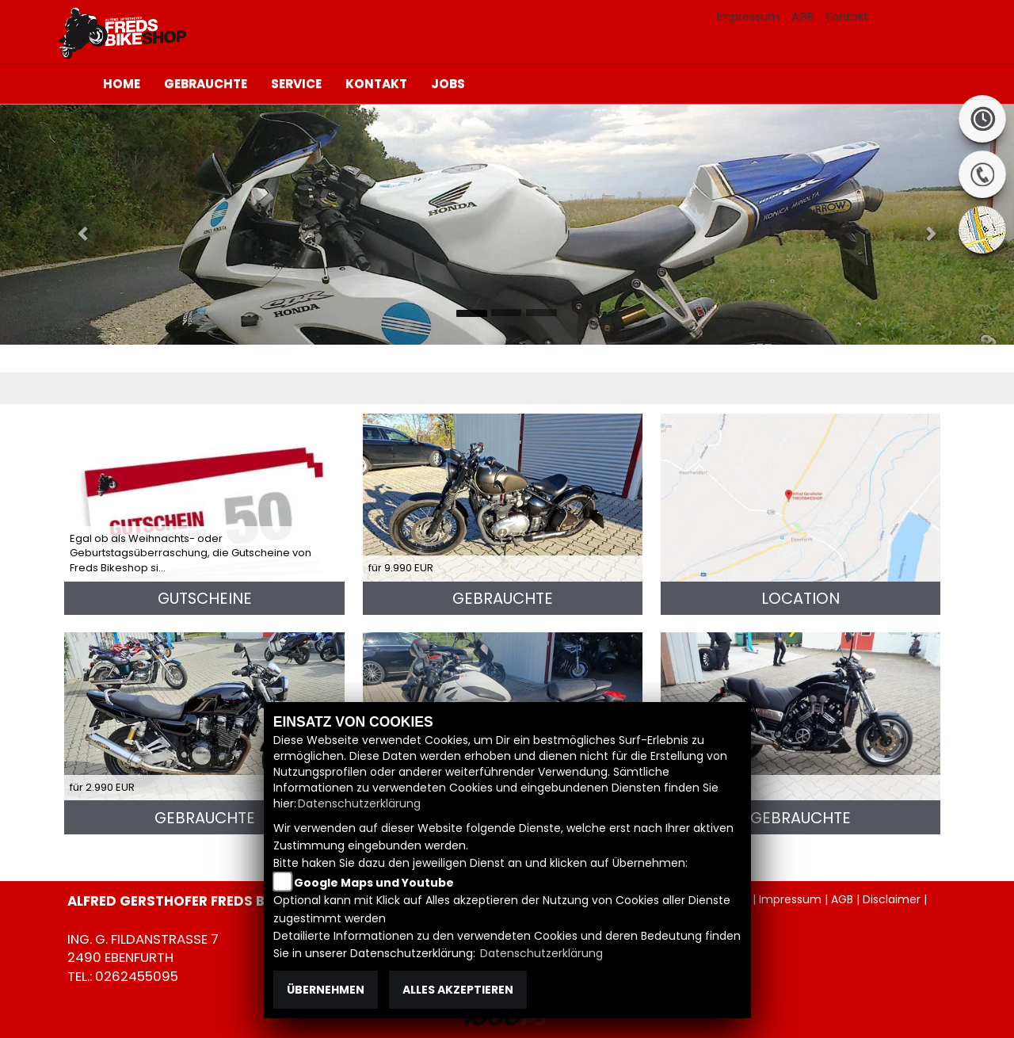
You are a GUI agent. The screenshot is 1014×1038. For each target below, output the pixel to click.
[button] (76, 225)
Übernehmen (325, 990)
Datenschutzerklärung (359, 803)
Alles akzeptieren (457, 990)
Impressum (748, 17)
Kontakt (846, 17)
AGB (802, 17)
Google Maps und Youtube (374, 883)
